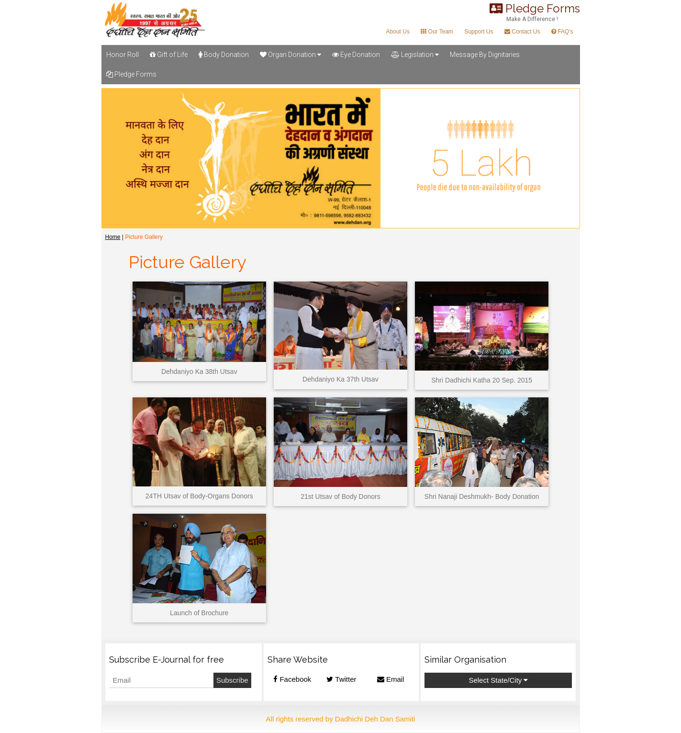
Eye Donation (356, 54)
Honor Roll (122, 54)
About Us (398, 31)
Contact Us (522, 31)
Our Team (437, 31)
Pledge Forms (131, 74)
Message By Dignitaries (485, 54)
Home (113, 237)
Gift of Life (169, 54)
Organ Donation (290, 54)
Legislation (415, 54)
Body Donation (224, 54)
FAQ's (562, 31)
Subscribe (232, 680)
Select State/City (498, 680)
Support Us (478, 31)
